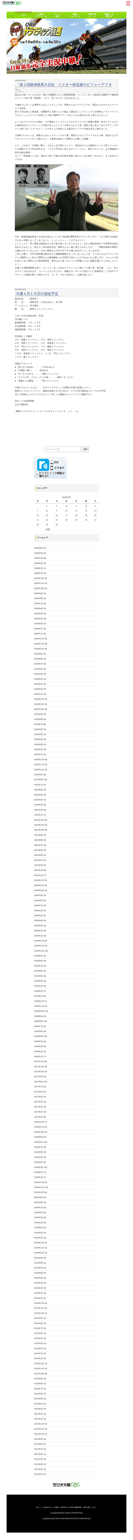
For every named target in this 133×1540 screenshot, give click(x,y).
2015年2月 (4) (40, 1233)
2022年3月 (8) (40, 805)
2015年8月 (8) (40, 1202)
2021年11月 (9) (40, 825)
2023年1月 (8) (40, 754)
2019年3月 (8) (40, 986)
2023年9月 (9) (40, 714)
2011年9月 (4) (40, 1439)
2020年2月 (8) (40, 931)
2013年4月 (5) (40, 1343)
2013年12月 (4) (40, 1303)
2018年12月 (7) (40, 1001)
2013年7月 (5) (40, 1328)
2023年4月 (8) (40, 739)
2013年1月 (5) (40, 1358)
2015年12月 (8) (40, 1182)
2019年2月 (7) (40, 991)
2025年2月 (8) (40, 629)
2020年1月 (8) (40, 936)
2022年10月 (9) (40, 770)
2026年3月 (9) (40, 563)
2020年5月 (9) (40, 915)
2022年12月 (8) (40, 759)
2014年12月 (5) (40, 1243)
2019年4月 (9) (40, 981)
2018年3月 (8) (40, 1046)
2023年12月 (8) (40, 699)
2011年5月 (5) (40, 1459)
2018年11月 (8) (40, 1006)
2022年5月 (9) (40, 795)
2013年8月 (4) (40, 1323)
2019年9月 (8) (40, 956)
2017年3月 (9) (40, 1107)
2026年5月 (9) (40, 553)
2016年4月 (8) (40, 1162)
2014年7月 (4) (40, 1268)
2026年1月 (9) (40, 573)
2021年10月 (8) (40, 830)
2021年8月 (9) (40, 840)
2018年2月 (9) (40, 1051)
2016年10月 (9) (40, 1132)
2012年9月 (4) (40, 1379)
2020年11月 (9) (40, 885)
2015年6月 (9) (40, 1212)
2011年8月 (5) (40, 1444)
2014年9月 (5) (40, 1258)
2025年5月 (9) (40, 613)
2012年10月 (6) (40, 1374)
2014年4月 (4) (40, 1283)
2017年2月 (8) (40, 1112)
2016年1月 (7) (40, 1177)
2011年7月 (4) (40, 1449)
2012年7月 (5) (40, 1389)
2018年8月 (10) (40, 1021)
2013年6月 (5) (40, 1333)
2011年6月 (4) (40, 1454)
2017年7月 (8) (40, 1087)
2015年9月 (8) (40, 1197)
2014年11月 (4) (40, 1248)
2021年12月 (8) (40, 820)
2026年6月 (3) (40, 548)
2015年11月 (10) (41, 1187)
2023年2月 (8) (40, 749)
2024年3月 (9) (40, 684)
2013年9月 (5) (40, 1318)
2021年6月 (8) (40, 850)
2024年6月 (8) (40, 669)
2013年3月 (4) (40, 1348)
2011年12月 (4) (40, 1424)
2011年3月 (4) (40, 1469)
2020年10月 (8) (40, 890)
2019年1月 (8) (40, 996)
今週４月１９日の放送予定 (37, 294)
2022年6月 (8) (40, 790)
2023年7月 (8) (40, 724)
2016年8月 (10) (40, 1142)
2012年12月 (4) (40, 1363)
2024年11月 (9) (40, 644)
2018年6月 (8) (40, 1031)
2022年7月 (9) (40, 785)
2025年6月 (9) (40, 608)
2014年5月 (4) (40, 1278)
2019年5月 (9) (40, 976)
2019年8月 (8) (40, 961)
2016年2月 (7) (40, 1172)
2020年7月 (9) (40, 905)
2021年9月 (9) (40, 835)
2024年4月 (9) (40, 679)
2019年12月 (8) (40, 941)
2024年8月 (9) (40, 659)
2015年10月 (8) (40, 1192)
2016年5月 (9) (40, 1157)
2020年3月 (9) (40, 926)
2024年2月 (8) (40, 689)
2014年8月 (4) (40, 1263)
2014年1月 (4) (40, 1298)
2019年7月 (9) (40, 966)
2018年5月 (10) (40, 1036)
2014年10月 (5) (40, 1253)
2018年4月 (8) (40, 1041)
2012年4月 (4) (40, 1404)
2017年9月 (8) (40, 1076)
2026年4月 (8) (40, 558)
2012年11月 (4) (40, 1368)
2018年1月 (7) (40, 1056)
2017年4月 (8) (40, 1102)
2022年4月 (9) (40, 800)
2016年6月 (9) (40, 1152)
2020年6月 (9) (40, 910)
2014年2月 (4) (40, 1293)
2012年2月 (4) (40, 1414)
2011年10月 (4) (40, 1434)
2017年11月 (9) (40, 1066)
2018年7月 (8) (40, 1026)
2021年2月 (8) (40, 870)
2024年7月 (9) (40, 664)
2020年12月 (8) (40, 880)
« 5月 (47, 529)
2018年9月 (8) (40, 1016)
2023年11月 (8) (40, 704)
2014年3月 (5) (40, 1288)
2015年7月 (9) (40, 1207)
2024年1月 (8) (40, 694)
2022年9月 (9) (40, 775)
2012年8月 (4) (40, 1383)
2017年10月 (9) (40, 1071)
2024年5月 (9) (40, 674)
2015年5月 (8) (40, 1217)
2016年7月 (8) (40, 1147)
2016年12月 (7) (40, 1122)
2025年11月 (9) (40, 583)
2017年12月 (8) (40, 1061)
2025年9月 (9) (40, 593)
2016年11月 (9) (40, 1127)
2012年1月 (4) (40, 1419)
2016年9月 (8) (40, 1137)
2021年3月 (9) (40, 865)
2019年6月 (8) (40, 971)
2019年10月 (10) (41, 951)
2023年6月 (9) (40, 729)
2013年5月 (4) (40, 1338)
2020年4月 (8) (40, 920)
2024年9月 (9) (40, 654)
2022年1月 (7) (40, 815)
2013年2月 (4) (40, 1353)
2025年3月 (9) (40, 623)
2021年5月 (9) (40, 855)
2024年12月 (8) (40, 639)
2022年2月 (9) (40, 810)
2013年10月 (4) (40, 1313)
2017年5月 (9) (40, 1097)
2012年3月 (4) (40, 1409)
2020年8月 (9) (40, 900)
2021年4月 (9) (40, 860)
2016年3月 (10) (40, 1167)
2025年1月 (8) (40, 634)
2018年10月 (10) (41, 1011)
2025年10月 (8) (40, 588)
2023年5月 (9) (40, 734)
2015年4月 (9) (40, 1223)
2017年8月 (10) (40, 1082)
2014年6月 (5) (40, 1273)
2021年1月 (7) (40, 875)
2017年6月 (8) (40, 1092)
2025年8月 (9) (40, 598)
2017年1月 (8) (40, 1117)
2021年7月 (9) (40, 845)
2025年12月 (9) (40, 578)
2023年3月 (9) (40, 744)
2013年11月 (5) (40, 1308)
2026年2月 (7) (40, 568)
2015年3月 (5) (40, 1227)
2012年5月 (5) (40, 1399)
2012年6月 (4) (40, 1394)
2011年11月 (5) (40, 1429)
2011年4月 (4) (40, 1464)
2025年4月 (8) (40, 618)
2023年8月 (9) (40, 719)
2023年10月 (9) (40, 709)
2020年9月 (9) (40, 895)
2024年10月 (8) (40, 649)
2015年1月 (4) (40, 1238)
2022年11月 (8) (40, 764)
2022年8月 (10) (40, 779)
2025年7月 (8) (40, 603)
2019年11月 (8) (40, 946)
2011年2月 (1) (40, 1474)
